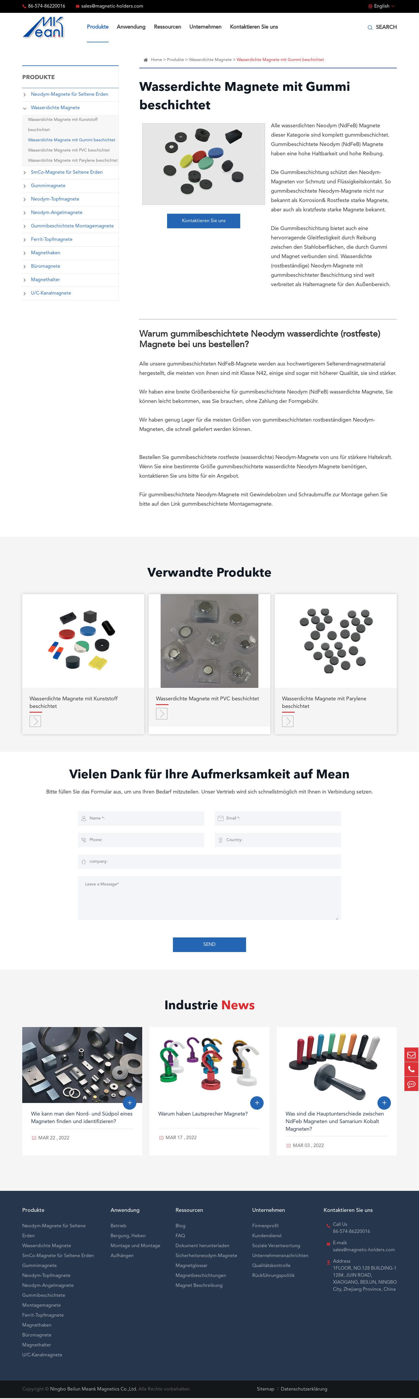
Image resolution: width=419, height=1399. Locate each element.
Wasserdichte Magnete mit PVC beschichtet (69, 150)
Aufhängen (122, 1256)
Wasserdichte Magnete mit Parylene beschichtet (73, 161)
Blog (181, 1227)
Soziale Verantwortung (276, 1247)
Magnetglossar (191, 1266)
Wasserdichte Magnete (55, 108)
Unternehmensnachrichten (280, 1256)
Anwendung (131, 27)
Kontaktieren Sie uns (254, 27)
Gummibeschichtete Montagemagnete (72, 226)
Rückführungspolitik (273, 1276)
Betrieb (118, 1227)
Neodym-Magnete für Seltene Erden (69, 94)
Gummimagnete (48, 186)
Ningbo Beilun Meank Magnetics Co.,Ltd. (93, 1390)
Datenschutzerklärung (304, 1390)
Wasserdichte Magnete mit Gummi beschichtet (71, 140)
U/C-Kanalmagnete (51, 293)
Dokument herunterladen (202, 1247)
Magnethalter (45, 280)
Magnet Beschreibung (199, 1286)
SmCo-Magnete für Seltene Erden (67, 172)
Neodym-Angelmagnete (57, 212)
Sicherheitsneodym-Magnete (206, 1256)
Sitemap (265, 1390)
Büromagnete (45, 266)
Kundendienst (267, 1237)
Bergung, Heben (128, 1237)
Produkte (98, 27)
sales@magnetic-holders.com (112, 6)
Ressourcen (167, 27)
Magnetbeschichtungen (201, 1276)
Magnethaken (45, 253)
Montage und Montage (135, 1247)
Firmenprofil (265, 1227)
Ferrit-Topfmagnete (52, 239)
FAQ (180, 1237)
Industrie (210, 1007)
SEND (209, 945)
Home (156, 60)
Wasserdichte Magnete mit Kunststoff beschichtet (62, 125)
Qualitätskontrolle (271, 1266)
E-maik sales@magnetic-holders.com (364, 1247)
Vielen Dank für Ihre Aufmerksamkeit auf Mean (209, 776)
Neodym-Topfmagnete (55, 199)
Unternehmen (205, 27)
